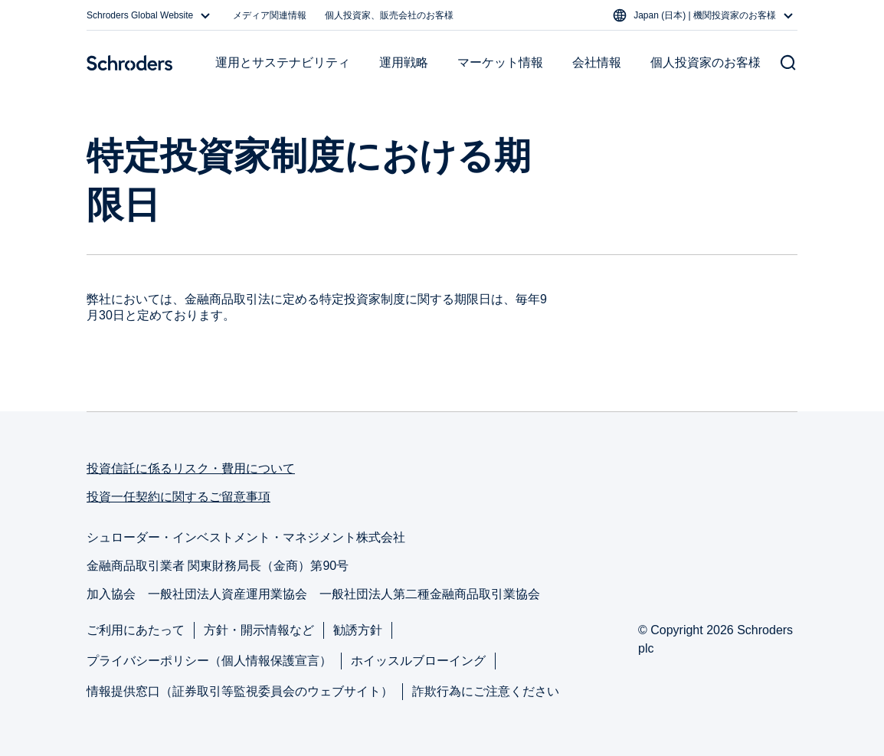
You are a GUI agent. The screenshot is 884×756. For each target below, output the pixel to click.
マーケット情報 (500, 62)
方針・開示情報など (259, 630)
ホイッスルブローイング (418, 660)
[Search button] (788, 63)
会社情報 (596, 62)
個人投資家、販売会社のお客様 (389, 15)
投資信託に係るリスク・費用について (191, 468)
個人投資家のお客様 (705, 62)
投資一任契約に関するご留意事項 (178, 496)
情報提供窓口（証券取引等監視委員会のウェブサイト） (240, 691)
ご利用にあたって (136, 630)
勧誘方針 (357, 630)
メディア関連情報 (269, 15)
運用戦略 (403, 62)
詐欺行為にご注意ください (485, 691)
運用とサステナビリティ (282, 62)
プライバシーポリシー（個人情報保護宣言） (209, 660)
